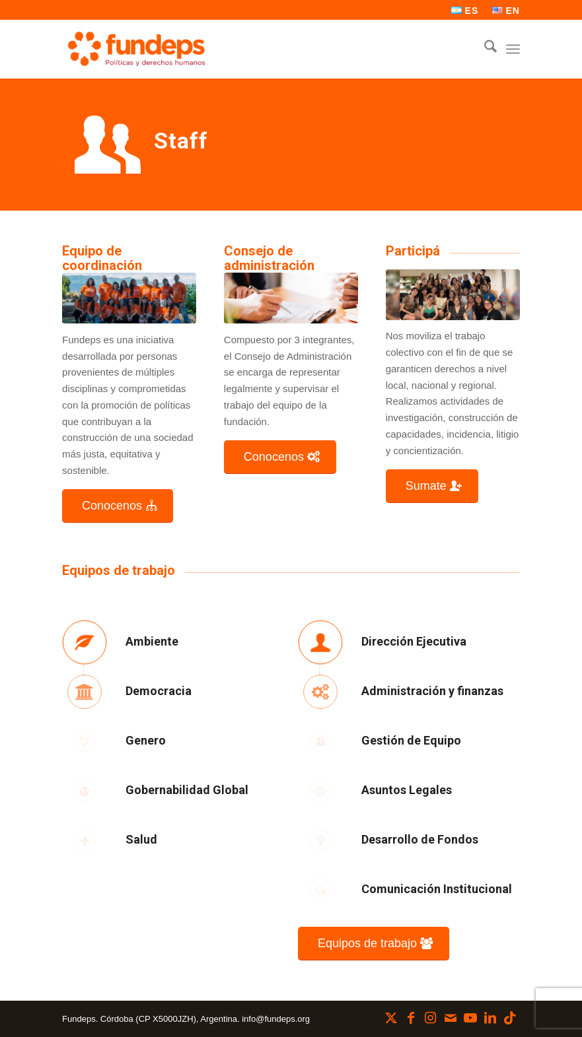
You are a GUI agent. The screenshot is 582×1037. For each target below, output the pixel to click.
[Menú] (513, 49)
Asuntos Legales (406, 790)
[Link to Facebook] (411, 1018)
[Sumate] (432, 486)
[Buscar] (484, 49)
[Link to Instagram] (431, 1018)
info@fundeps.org (276, 1019)
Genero (146, 740)
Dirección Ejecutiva (413, 641)
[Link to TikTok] (510, 1018)
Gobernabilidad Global (187, 790)
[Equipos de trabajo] (373, 943)
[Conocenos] (117, 506)
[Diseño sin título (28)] (129, 298)
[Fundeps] (136, 49)
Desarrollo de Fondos (419, 839)
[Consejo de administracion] (291, 298)
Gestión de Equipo (411, 740)
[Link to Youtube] (470, 1018)
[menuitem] (465, 11)
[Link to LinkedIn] (490, 1018)
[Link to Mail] (450, 1018)
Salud (141, 839)
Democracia (159, 691)
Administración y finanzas (432, 691)
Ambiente (152, 641)
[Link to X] (391, 1018)
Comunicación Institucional (436, 889)
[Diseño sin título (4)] (453, 294)
